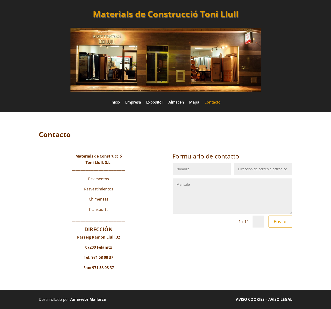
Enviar (280, 221)
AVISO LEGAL (280, 299)
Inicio (115, 102)
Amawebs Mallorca (88, 299)
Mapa (194, 102)
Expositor (154, 102)
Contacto (212, 102)
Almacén (176, 102)
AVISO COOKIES (250, 299)
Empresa (133, 102)
